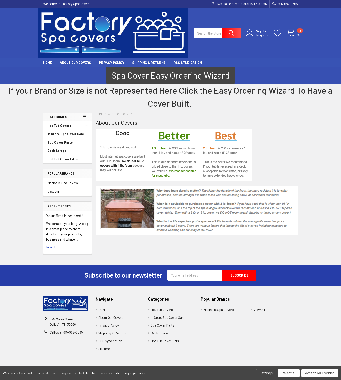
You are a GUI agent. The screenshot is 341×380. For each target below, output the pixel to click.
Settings (266, 373)
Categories (57, 117)
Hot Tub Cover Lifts (62, 159)
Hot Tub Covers (68, 126)
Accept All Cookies (319, 373)
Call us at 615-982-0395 (66, 332)
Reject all (289, 373)
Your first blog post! (64, 215)
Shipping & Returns (149, 63)
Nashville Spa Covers (62, 183)
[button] (170, 75)
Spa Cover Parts (60, 142)
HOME (47, 63)
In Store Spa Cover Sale (65, 134)
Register (257, 36)
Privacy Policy (111, 63)
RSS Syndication (188, 63)
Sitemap (104, 349)
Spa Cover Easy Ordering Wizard (170, 75)
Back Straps (56, 151)
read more (53, 247)
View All (53, 192)
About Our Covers (75, 63)
